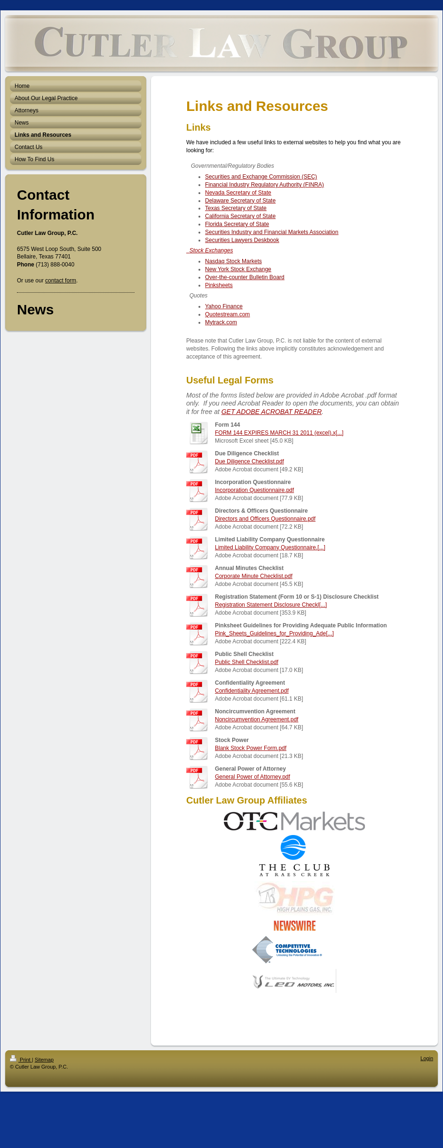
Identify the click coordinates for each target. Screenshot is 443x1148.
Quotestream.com (227, 314)
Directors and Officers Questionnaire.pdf (265, 518)
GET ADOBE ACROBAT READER (272, 411)
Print (21, 1059)
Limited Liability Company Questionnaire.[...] (270, 547)
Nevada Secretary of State (238, 192)
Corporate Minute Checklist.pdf (254, 576)
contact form (60, 280)
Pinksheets (219, 285)
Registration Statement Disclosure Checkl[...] (271, 604)
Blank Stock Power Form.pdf (250, 748)
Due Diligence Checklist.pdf (249, 461)
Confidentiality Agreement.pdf (252, 690)
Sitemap (44, 1059)
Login (426, 1058)
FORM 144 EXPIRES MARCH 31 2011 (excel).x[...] (279, 433)
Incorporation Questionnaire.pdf (254, 490)
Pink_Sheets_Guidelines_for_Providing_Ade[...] (274, 633)
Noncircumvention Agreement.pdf (256, 719)
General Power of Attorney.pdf (252, 776)
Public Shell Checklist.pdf (246, 662)
